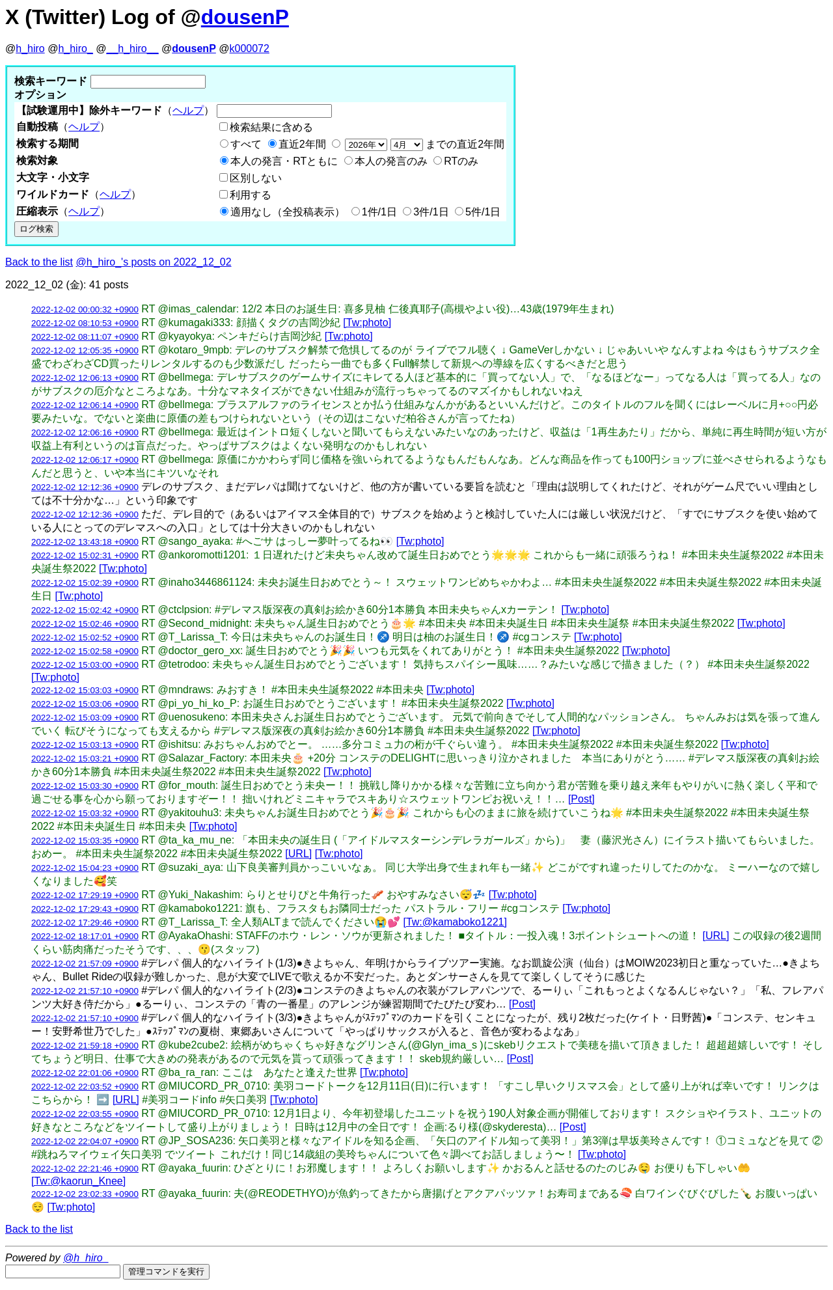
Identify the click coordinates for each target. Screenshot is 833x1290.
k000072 (249, 48)
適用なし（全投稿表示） (287, 211)
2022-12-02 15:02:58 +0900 (85, 651)
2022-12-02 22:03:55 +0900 (85, 1114)
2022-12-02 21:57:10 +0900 (85, 991)
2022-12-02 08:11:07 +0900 (85, 337)
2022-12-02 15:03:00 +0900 (85, 665)
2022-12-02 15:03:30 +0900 (85, 786)
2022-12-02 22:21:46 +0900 (85, 1168)
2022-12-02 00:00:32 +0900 (85, 309)
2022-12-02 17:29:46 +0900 (85, 922)
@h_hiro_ (86, 1257)
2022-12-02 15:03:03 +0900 (85, 690)
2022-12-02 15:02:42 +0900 (85, 610)
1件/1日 (379, 211)
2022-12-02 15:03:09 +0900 (85, 717)
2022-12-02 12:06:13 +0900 (85, 378)
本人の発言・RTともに (284, 161)
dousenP (245, 17)
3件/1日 (430, 211)
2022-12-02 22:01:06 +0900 (85, 1073)
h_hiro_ (75, 48)
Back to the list (39, 262)
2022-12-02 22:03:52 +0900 (85, 1086)
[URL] (298, 853)
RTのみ (461, 161)
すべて (246, 144)
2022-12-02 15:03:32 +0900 (85, 813)
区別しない (256, 178)
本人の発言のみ (391, 161)
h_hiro (30, 48)
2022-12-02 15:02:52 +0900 (85, 637)
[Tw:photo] (367, 322)
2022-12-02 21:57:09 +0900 (85, 963)
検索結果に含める (271, 127)
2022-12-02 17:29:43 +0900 (85, 909)
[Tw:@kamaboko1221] (454, 921)
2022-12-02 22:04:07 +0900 (85, 1141)
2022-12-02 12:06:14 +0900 (85, 405)
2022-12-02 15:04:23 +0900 (85, 868)
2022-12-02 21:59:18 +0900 (85, 1045)
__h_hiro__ (132, 48)
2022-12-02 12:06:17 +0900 (85, 460)
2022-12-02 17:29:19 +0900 (85, 895)
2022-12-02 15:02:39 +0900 (85, 583)
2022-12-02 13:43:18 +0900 (85, 542)
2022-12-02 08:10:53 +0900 (85, 323)
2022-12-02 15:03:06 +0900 (85, 704)
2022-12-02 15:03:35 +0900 (85, 840)
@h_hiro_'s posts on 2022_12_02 (154, 262)
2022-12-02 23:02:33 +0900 (85, 1194)
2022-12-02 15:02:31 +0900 (85, 555)
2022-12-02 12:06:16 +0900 (85, 432)
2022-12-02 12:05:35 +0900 (85, 350)
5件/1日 (482, 211)
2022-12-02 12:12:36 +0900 (85, 487)
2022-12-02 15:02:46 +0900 (85, 624)
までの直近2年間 (423, 144)
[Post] (581, 798)
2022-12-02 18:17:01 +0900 (85, 936)
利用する (250, 194)
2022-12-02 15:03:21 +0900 (85, 758)
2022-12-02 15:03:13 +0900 (85, 745)
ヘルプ (188, 110)
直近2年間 (302, 144)
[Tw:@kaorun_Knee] (78, 1181)
